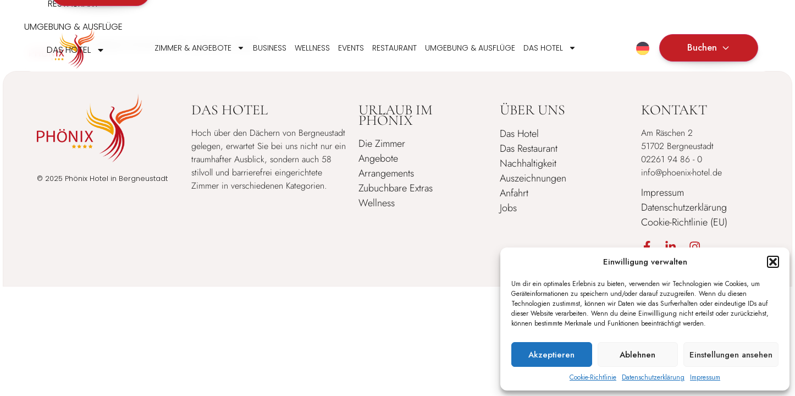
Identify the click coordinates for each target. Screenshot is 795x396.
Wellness (312, 47)
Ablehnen (637, 355)
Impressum (705, 377)
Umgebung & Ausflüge (470, 47)
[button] (773, 261)
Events (351, 47)
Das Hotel (549, 47)
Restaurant (394, 47)
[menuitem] (642, 48)
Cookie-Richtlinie (593, 377)
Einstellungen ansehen (730, 355)
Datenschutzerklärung (653, 377)
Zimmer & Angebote (199, 47)
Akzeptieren (551, 355)
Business (269, 47)
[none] (643, 48)
